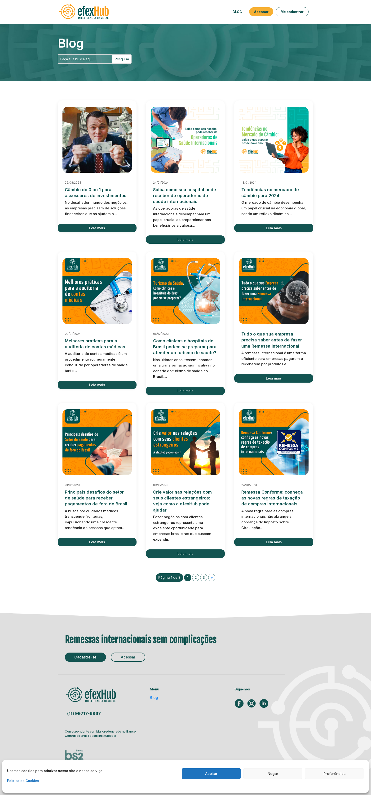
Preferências (334, 773)
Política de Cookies (23, 781)
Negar (273, 773)
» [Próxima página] (212, 577)
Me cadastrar (292, 12)
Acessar (261, 12)
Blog (237, 12)
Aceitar (211, 773)
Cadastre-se (85, 657)
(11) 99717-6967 (84, 713)
